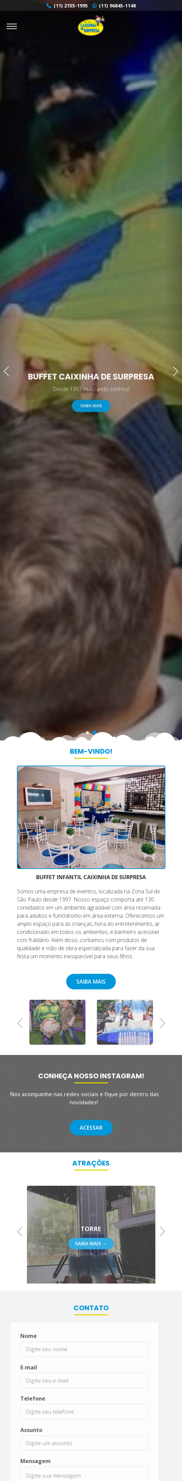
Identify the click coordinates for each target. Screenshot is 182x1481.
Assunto (20, 1430)
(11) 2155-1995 (67, 5)
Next (173, 370)
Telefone (21, 1398)
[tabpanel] (91, 370)
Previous (8, 370)
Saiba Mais (91, 413)
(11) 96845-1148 (114, 5)
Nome (17, 1336)
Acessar (91, 1127)
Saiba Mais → (91, 1254)
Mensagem (24, 1461)
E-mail (17, 1367)
